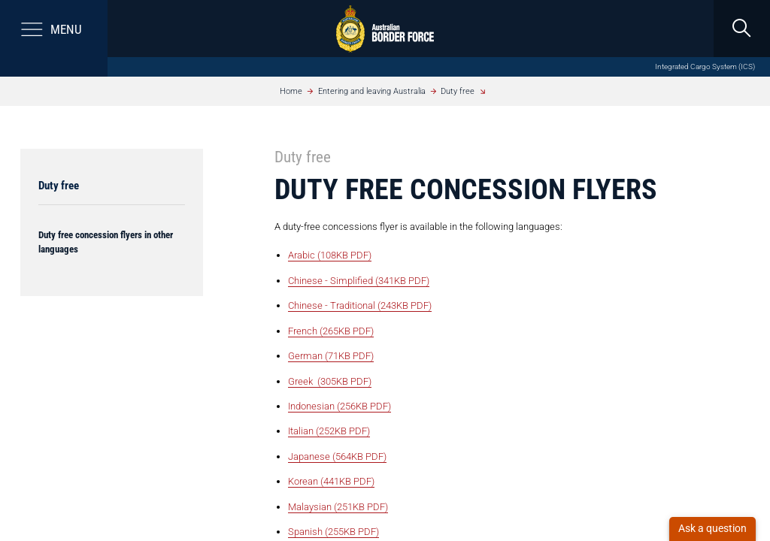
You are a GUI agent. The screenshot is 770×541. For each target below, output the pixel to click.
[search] (741, 28)
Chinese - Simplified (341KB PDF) (358, 280)
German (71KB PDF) (331, 355)
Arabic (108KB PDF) (329, 255)
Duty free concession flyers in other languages (105, 242)
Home (291, 91)
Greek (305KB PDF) (329, 381)
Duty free (457, 91)
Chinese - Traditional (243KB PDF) (360, 305)
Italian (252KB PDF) (329, 431)
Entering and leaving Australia (372, 91)
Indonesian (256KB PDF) (339, 406)
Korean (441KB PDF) (331, 481)
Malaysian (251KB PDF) (338, 506)
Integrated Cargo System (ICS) (705, 66)
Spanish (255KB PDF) (333, 531)
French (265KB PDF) (331, 331)
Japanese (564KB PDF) (337, 456)
